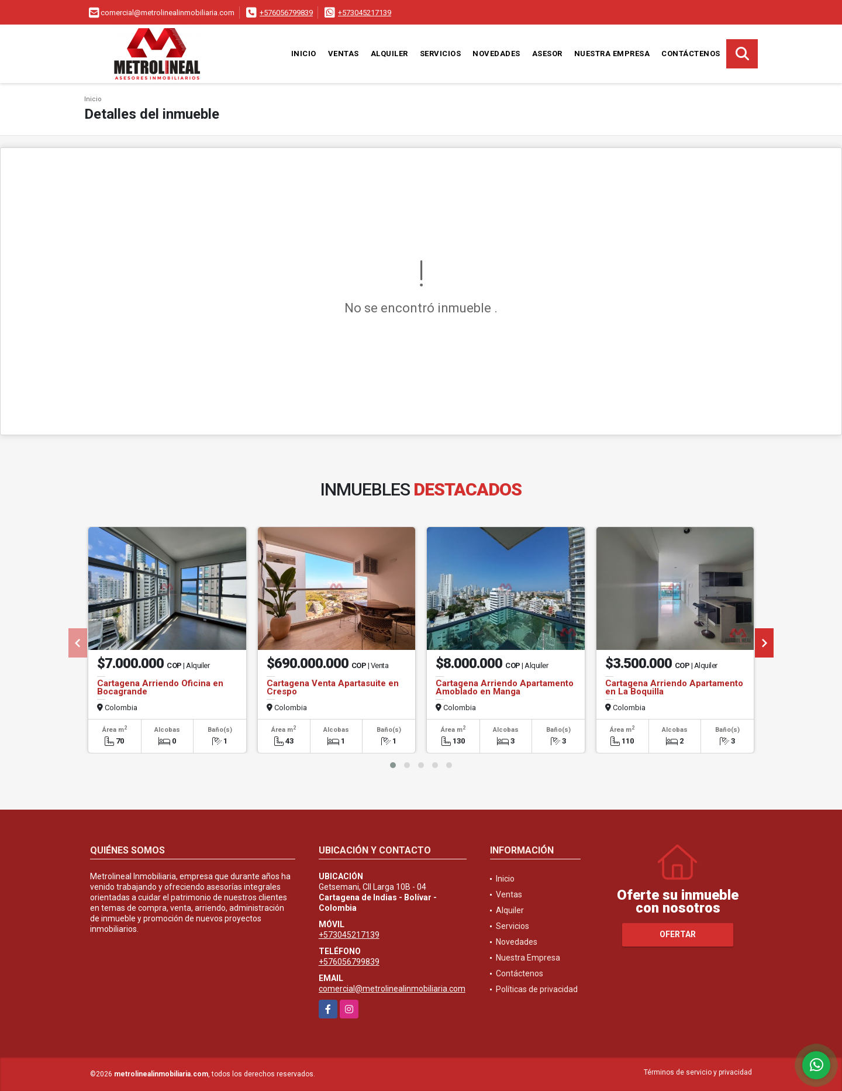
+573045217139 (364, 12)
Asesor (547, 53)
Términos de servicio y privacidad (698, 1072)
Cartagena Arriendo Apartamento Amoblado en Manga (505, 687)
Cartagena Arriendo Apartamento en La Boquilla (674, 687)
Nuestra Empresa (612, 53)
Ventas (343, 53)
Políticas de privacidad (537, 989)
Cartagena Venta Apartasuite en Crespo (333, 687)
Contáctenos (690, 53)
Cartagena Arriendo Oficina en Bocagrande (160, 687)
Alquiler (389, 53)
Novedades (496, 53)
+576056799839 (286, 12)
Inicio (303, 53)
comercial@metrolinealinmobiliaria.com (392, 988)
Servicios (440, 53)
